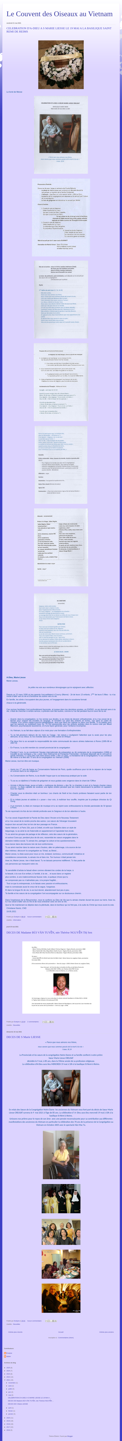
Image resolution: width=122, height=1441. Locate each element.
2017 (9, 1427)
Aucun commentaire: (34, 917)
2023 (9, 1374)
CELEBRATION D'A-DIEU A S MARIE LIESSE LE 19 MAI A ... (29, 1398)
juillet (10, 1389)
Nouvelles (16, 1025)
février (10, 1411)
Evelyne (9, 1353)
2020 (9, 1418)
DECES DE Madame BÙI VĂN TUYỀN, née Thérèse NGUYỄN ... (31, 1401)
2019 (9, 1421)
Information (17, 920)
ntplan (9, 1356)
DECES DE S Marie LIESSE (24, 1037)
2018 (9, 1424)
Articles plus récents (15, 1332)
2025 (9, 1368)
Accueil (60, 1332)
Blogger (70, 1436)
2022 (9, 1377)
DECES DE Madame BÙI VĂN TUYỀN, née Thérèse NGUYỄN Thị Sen (49, 932)
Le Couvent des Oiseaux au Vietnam (60, 14)
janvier (10, 1414)
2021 (9, 1380)
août (10, 1386)
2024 (9, 1371)
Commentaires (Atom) (66, 1338)
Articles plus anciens (106, 1332)
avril (10, 1408)
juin (9, 1392)
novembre (12, 1383)
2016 (9, 1430)
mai (9, 1395)
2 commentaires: (33, 1022)
